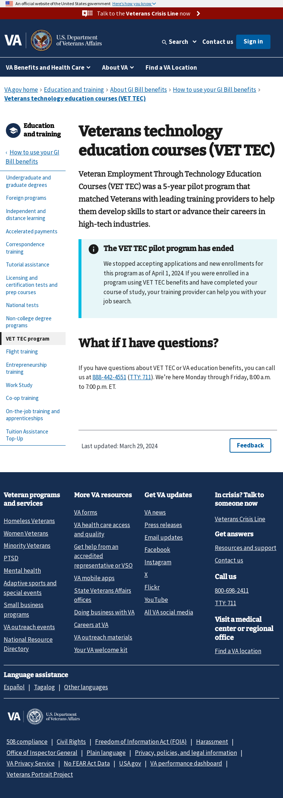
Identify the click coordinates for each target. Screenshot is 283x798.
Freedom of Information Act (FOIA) (141, 742)
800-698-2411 (232, 590)
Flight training (22, 351)
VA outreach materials (103, 637)
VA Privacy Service (31, 763)
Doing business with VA (104, 612)
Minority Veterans (27, 545)
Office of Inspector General (42, 753)
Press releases (163, 525)
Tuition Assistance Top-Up (27, 435)
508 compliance (27, 742)
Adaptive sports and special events (30, 587)
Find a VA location (238, 651)
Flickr (152, 587)
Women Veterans (26, 533)
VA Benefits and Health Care (45, 67)
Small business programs (23, 609)
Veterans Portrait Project (40, 774)
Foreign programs (26, 197)
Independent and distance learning (26, 215)
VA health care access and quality (102, 529)
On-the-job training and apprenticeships (33, 415)
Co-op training (22, 397)
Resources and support (245, 548)
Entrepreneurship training (26, 368)
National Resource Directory (28, 644)
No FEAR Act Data (87, 763)
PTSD (11, 558)
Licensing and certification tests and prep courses (31, 285)
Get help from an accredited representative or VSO (103, 556)
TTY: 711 (140, 377)
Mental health (22, 571)
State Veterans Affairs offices (102, 595)
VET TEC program (27, 338)
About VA (115, 67)
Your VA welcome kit (100, 650)
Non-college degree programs (29, 322)
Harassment (212, 742)
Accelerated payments (31, 231)
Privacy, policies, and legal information (186, 753)
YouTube (156, 600)
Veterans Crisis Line (240, 519)
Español (14, 687)
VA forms (85, 512)
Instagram (157, 562)
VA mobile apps (94, 578)
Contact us (217, 42)
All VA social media (168, 612)
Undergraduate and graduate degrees (28, 181)
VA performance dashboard (186, 763)
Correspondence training (25, 248)
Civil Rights (71, 742)
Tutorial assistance (27, 264)
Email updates (163, 537)
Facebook (157, 550)
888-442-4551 (109, 377)
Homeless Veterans (29, 521)
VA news (155, 512)
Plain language (106, 753)
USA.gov (130, 763)
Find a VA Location (171, 67)
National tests (22, 305)
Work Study (19, 384)
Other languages (86, 687)
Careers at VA (91, 625)
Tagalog (44, 687)
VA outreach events (29, 627)
